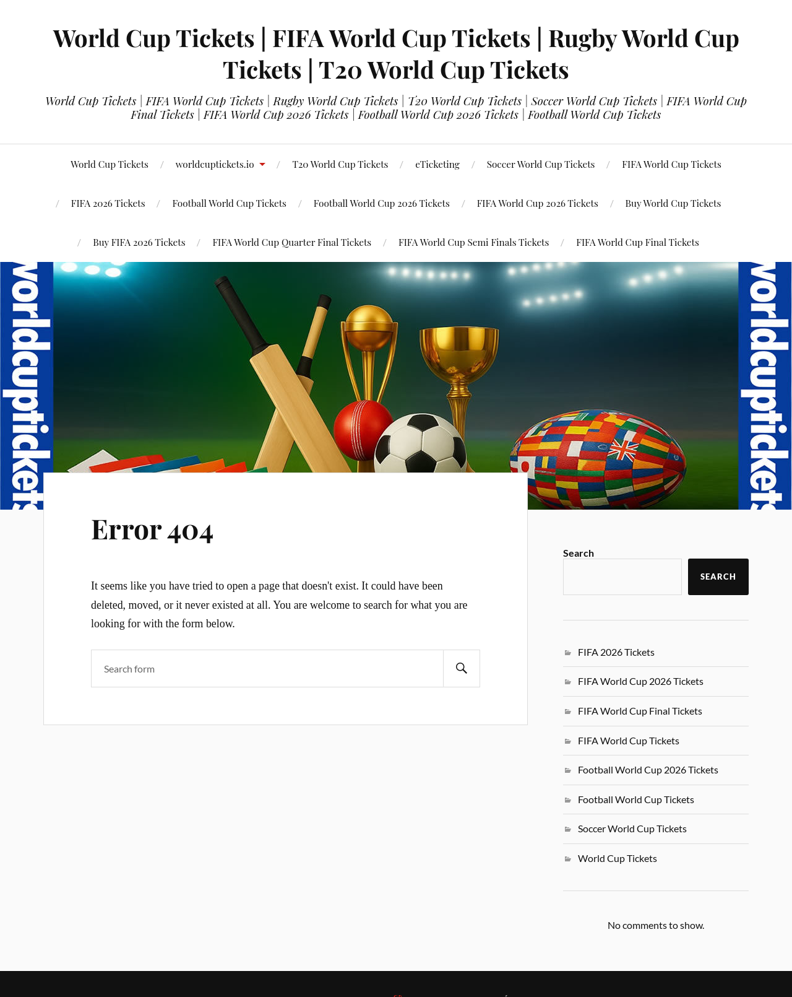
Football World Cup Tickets (636, 799)
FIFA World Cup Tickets (671, 163)
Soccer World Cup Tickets (541, 163)
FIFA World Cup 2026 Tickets (537, 202)
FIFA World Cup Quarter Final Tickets (291, 241)
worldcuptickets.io (215, 163)
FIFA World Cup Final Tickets (637, 241)
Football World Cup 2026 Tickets (382, 202)
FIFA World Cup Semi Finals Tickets (473, 241)
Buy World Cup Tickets (673, 202)
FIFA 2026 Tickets (616, 652)
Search (578, 553)
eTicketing (437, 163)
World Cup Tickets (109, 163)
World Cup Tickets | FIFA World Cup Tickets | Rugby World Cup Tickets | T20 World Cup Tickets (396, 53)
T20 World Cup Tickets (340, 163)
